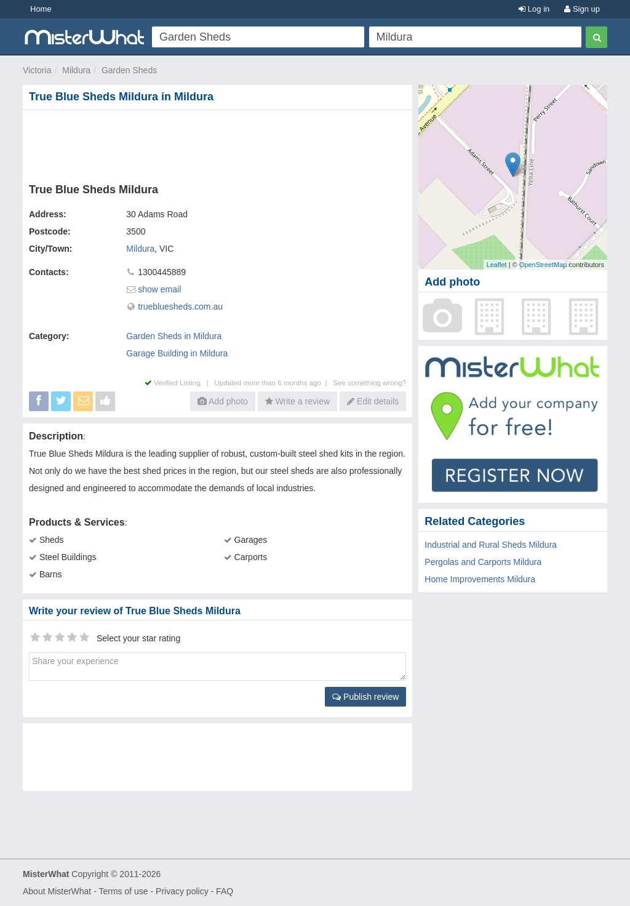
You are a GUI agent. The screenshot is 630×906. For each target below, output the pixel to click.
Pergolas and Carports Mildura (483, 562)
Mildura (76, 70)
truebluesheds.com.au (180, 306)
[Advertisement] (220, 144)
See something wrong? (369, 383)
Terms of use (123, 891)
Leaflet (497, 264)
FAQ (224, 891)
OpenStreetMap (543, 264)
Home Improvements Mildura (480, 579)
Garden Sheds (129, 70)
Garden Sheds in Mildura (173, 336)
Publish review (365, 697)
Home (41, 9)
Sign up (582, 9)
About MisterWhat (57, 891)
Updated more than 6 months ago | (273, 383)
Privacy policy (182, 891)
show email (159, 289)
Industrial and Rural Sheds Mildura (491, 545)
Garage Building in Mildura (177, 353)
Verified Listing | (180, 383)
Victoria (37, 70)
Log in (534, 9)
